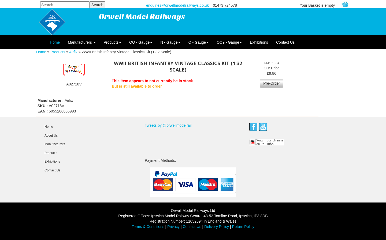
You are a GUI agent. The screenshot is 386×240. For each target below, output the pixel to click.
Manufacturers (81, 42)
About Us (51, 135)
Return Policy (243, 226)
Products (112, 42)
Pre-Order (271, 83)
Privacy (173, 226)
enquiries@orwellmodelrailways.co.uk (177, 5)
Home (55, 42)
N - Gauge (170, 42)
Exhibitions (259, 42)
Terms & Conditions (148, 226)
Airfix (73, 52)
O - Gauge (198, 42)
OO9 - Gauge (229, 42)
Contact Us (285, 42)
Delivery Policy (216, 226)
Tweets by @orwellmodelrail (168, 125)
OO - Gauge (140, 42)
